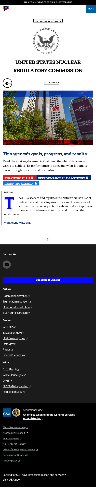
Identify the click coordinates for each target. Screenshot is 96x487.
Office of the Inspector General (19, 449)
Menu (91, 8)
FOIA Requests (11, 438)
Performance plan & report (63, 177)
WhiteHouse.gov (13, 375)
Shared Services (13, 355)
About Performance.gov (15, 427)
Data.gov (8, 344)
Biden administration (15, 296)
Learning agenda (20, 183)
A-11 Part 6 (10, 369)
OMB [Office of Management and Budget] (6, 380)
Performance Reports (14, 455)
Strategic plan (19, 177)
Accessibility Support (14, 432)
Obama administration (16, 307)
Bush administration (15, 312)
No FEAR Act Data (13, 443)
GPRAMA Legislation (15, 386)
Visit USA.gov (11, 479)
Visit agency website (17, 222)
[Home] (6, 11)
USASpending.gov (14, 338)
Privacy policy (10, 460)
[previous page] (6, 83)
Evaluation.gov (12, 332)
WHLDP (8, 327)
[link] (7, 83)
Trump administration (15, 301)
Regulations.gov (12, 391)
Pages (6, 349)
